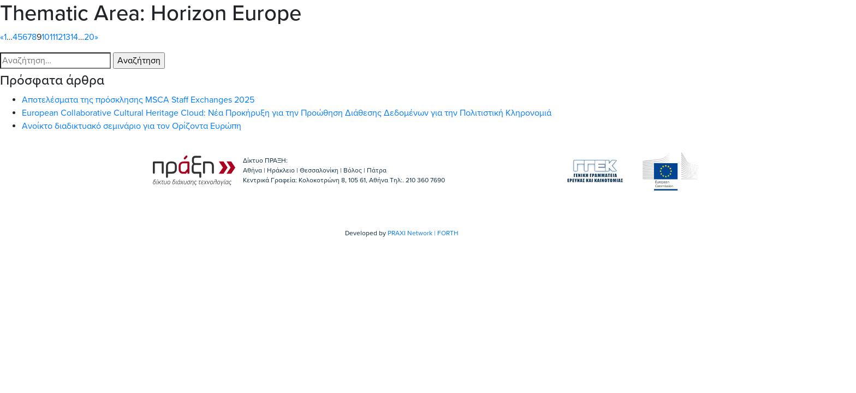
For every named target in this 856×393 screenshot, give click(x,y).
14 (74, 37)
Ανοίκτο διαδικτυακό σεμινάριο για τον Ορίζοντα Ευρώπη (131, 126)
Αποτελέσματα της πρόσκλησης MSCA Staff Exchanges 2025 (138, 99)
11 (52, 37)
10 (45, 37)
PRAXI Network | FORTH (423, 233)
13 (66, 37)
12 (59, 37)
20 (89, 37)
